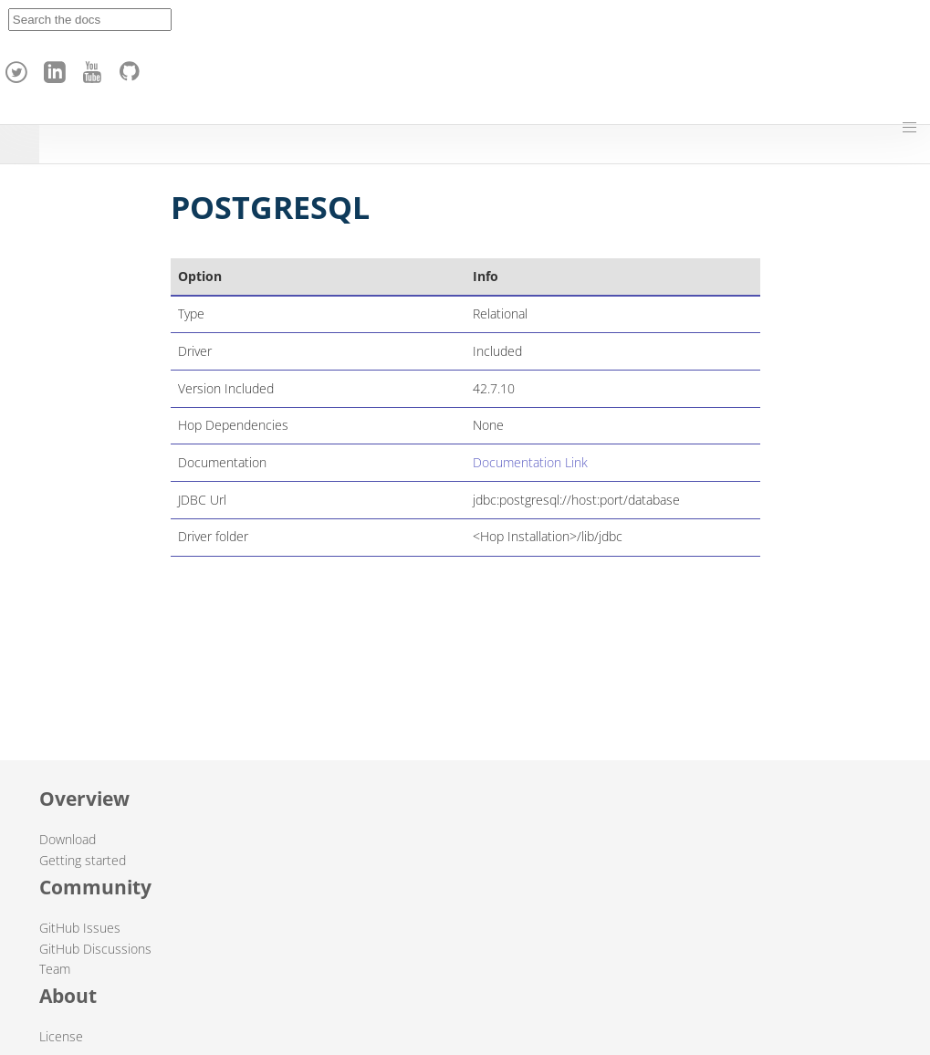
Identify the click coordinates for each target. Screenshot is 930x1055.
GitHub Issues (79, 927)
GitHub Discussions (95, 948)
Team (54, 968)
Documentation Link (530, 462)
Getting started (82, 860)
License (61, 1036)
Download (67, 839)
